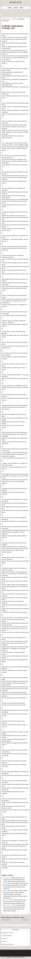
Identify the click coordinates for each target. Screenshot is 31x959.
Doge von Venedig (8, 899)
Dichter (21, 8)
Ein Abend (4, 938)
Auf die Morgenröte (7, 935)
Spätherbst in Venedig (9, 905)
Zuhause (10, 8)
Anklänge (4, 941)
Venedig (5, 883)
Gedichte (16, 8)
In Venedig (6, 890)
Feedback (3, 957)
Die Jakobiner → (26, 920)
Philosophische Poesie (7, 932)
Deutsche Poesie (15, 2)
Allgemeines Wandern (7, 944)
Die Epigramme (7, 877)
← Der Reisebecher (6, 920)
